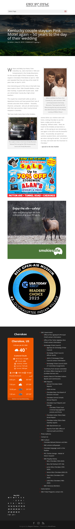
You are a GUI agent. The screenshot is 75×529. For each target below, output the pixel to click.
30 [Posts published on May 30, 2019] (16, 512)
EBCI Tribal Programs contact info (52, 492)
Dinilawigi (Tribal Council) (52, 345)
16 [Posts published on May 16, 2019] (16, 506)
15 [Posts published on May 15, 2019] (14, 506)
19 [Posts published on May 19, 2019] (24, 506)
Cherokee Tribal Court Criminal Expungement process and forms (57, 410)
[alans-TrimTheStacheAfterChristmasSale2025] (32, 197)
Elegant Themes (33, 526)
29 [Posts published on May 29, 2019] (14, 512)
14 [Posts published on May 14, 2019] (11, 506)
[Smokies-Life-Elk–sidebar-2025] (37, 258)
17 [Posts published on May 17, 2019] (19, 506)
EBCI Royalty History (50, 459)
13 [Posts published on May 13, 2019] (9, 506)
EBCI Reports (48, 382)
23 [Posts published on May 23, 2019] (16, 509)
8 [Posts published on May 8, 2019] (13, 503)
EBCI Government (47, 332)
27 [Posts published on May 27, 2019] (9, 512)
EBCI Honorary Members (52, 486)
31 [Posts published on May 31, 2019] (19, 512)
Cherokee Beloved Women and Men (55, 442)
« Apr (9, 515)
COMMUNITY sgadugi (32, 42)
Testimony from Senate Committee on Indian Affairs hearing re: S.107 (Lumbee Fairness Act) (55, 371)
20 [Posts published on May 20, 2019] (9, 509)
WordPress (51, 526)
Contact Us (44, 437)
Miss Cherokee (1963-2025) (55, 461)
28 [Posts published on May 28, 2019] (11, 512)
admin (11, 42)
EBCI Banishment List (54, 426)
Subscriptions (45, 489)
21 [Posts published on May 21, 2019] (11, 509)
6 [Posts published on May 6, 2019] (8, 503)
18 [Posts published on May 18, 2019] (21, 506)
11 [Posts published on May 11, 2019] (21, 503)
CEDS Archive (51, 389)
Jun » (13, 515)
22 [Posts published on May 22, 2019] (14, 509)
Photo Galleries (46, 434)
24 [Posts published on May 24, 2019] (19, 509)
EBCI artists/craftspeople (52, 445)
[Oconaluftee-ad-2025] (34, 315)
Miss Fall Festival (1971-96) (55, 464)
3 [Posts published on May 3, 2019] (18, 500)
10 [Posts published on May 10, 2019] (19, 503)
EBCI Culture (45, 440)
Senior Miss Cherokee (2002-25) (57, 472)
